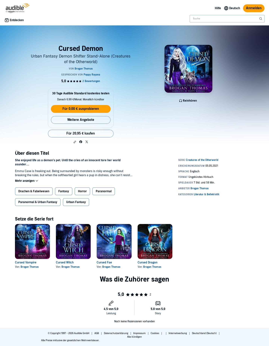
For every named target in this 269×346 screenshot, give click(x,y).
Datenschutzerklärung (116, 333)
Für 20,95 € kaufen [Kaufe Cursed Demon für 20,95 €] (80, 133)
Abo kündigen (134, 336)
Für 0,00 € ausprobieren (80, 109)
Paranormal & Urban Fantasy (37, 202)
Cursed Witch (65, 262)
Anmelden (254, 8)
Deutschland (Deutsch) (204, 333)
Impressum (139, 333)
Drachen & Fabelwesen (33, 191)
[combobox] (227, 18)
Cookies (155, 333)
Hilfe (218, 8)
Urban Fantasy (76, 202)
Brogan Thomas (30, 266)
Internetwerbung (178, 333)
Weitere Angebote (80, 120)
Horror (82, 191)
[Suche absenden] (261, 18)
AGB (96, 333)
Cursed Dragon (147, 262)
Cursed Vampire (25, 262)
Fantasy (63, 191)
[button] (74, 141)
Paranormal (104, 191)
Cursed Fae (104, 262)
